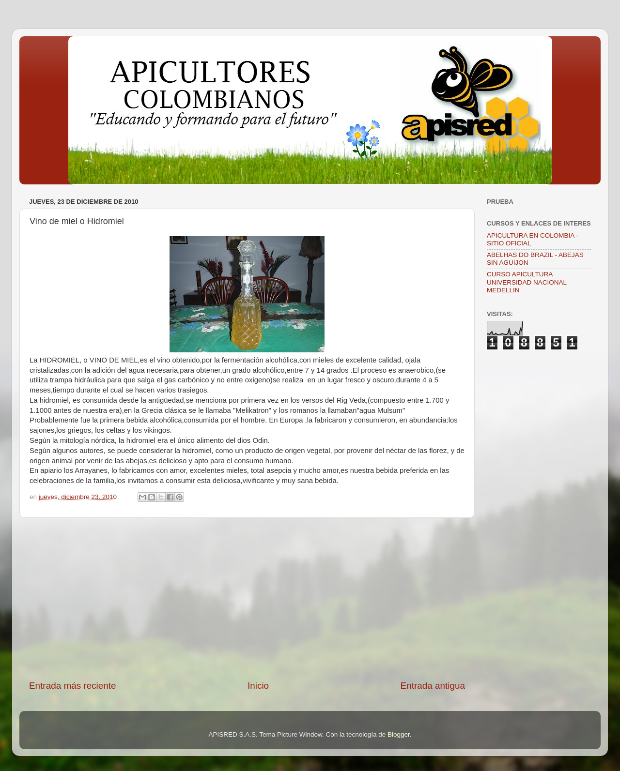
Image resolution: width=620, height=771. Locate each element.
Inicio (258, 685)
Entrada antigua (433, 685)
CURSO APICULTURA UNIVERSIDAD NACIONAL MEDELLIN (527, 282)
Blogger (399, 734)
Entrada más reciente (72, 685)
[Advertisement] (247, 598)
